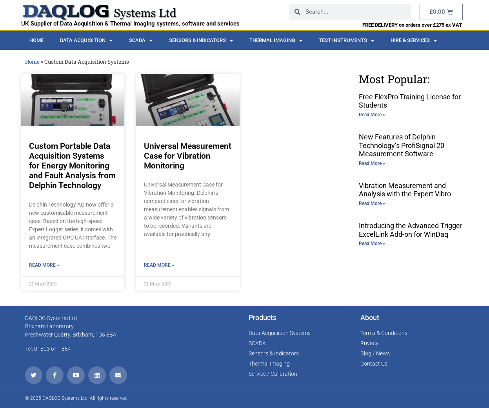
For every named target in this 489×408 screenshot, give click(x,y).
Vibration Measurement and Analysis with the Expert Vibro (405, 189)
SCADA (141, 40)
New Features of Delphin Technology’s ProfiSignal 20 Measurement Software (401, 145)
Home (36, 40)
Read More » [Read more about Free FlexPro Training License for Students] (372, 114)
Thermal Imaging (275, 40)
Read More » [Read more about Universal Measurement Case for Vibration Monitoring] (159, 265)
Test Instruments (346, 40)
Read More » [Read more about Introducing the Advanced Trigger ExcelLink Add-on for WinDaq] (372, 243)
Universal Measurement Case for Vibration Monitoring (187, 155)
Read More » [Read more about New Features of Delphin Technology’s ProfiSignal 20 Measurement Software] (372, 163)
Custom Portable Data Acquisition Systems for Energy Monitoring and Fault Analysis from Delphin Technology (72, 165)
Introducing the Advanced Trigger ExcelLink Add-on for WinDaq (410, 229)
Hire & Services (414, 40)
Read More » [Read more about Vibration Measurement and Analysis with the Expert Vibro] (372, 203)
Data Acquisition (86, 40)
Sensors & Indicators (201, 40)
